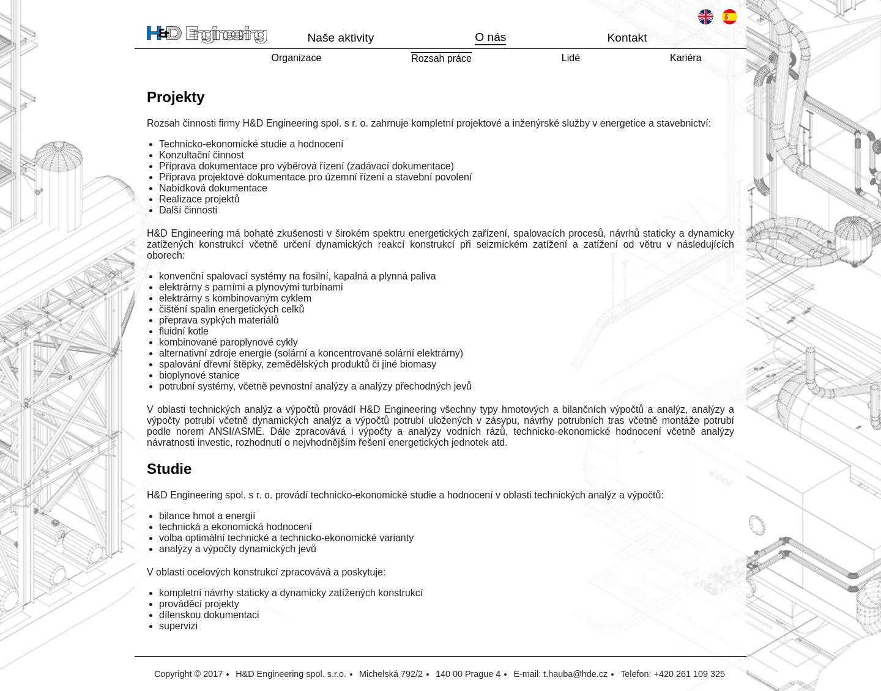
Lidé (571, 58)
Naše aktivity (340, 37)
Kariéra (686, 58)
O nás (490, 37)
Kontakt (627, 37)
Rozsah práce (441, 58)
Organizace (296, 58)
